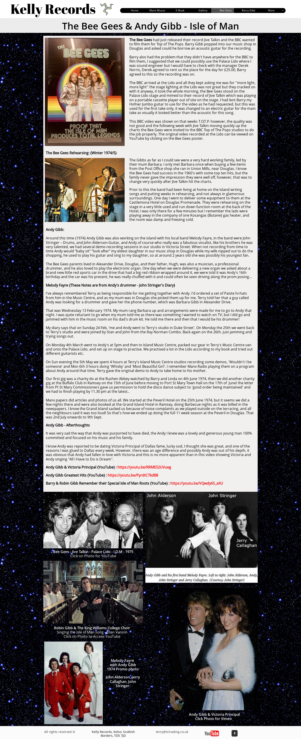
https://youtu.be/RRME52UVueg (144, 467)
